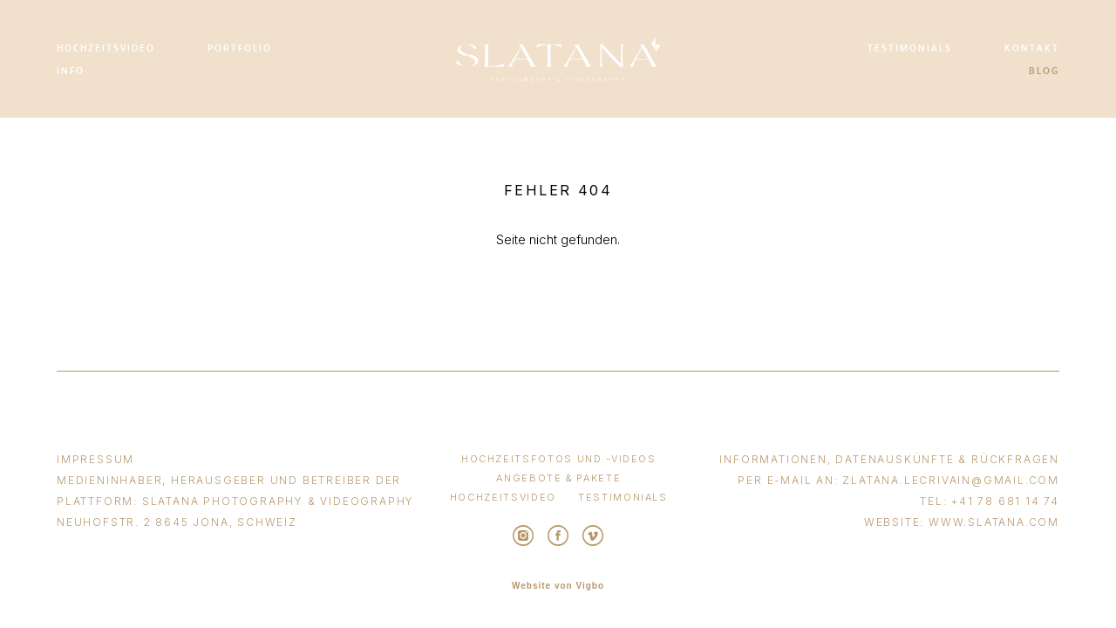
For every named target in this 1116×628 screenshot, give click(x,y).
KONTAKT (1031, 48)
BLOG (1044, 70)
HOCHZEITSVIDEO (106, 48)
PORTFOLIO (240, 48)
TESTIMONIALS (910, 48)
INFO (71, 70)
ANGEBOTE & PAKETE (558, 478)
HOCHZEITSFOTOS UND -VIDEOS (559, 459)
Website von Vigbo (558, 586)
